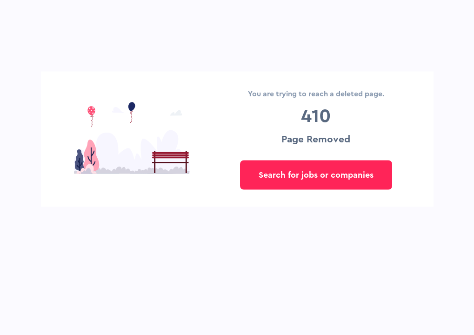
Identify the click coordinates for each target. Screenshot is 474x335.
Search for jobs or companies (316, 175)
